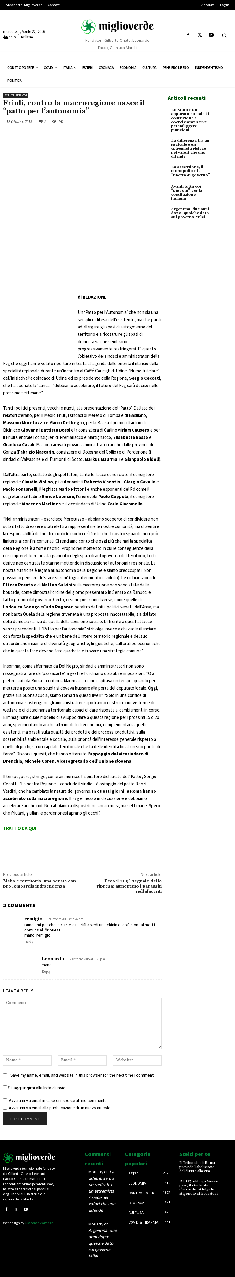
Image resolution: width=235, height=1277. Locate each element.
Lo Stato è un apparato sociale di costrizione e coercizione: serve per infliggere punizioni (190, 120)
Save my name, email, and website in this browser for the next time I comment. (82, 1075)
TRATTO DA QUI (19, 828)
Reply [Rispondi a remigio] (28, 942)
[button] (224, 35)
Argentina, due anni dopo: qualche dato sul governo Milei (190, 213)
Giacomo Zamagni (39, 1223)
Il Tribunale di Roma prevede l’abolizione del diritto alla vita (197, 1166)
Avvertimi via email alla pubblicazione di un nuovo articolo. (60, 1108)
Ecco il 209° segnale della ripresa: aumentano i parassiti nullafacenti (129, 886)
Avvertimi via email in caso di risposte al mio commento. (58, 1100)
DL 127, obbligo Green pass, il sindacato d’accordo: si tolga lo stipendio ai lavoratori (198, 1187)
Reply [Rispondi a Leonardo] (46, 972)
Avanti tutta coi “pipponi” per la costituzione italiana (186, 192)
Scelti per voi (15, 95)
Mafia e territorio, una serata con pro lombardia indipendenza (39, 883)
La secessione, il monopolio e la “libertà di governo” (190, 171)
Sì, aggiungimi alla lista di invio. (34, 1087)
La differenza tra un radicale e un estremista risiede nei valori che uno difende (190, 148)
